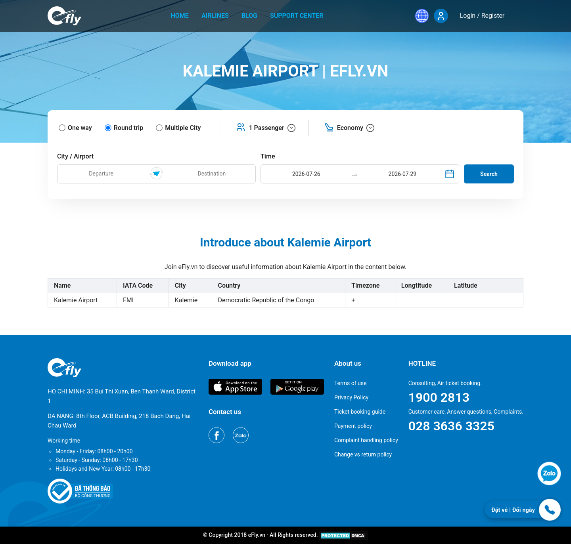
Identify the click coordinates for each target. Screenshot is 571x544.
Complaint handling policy (366, 440)
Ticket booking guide (359, 411)
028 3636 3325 (451, 425)
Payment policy (353, 426)
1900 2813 (438, 397)
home (180, 15)
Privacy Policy (351, 397)
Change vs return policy (363, 454)
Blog (249, 15)
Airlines (215, 15)
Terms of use (350, 383)
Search (489, 174)
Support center (297, 15)
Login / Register (482, 15)
